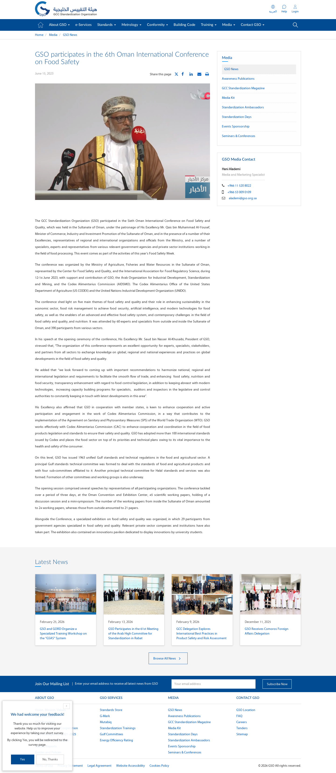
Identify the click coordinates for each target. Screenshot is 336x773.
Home (39, 35)
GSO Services (111, 698)
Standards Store (111, 710)
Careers (241, 722)
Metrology (131, 25)
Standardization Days (237, 117)
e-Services (83, 25)
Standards (106, 25)
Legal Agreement (100, 766)
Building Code (184, 25)
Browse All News (168, 658)
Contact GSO (252, 25)
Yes (22, 759)
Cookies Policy (159, 766)
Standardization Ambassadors (243, 107)
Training (209, 25)
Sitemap (242, 734)
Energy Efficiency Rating (116, 740)
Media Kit (228, 98)
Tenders (242, 728)
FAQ (239, 716)
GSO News (70, 35)
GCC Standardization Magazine (243, 88)
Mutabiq (106, 722)
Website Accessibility (130, 766)
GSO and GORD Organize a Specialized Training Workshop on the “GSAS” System (63, 633)
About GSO (59, 25)
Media (228, 25)
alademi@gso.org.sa (243, 198)
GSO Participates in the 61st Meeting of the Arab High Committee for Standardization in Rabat (133, 633)
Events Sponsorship (235, 126)
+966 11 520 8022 (239, 186)
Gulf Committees (111, 734)
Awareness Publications (238, 79)
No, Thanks (50, 759)
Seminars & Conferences (238, 136)
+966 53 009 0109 (239, 192)
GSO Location (245, 710)
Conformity (157, 25)
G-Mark (105, 716)
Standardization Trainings (118, 728)
